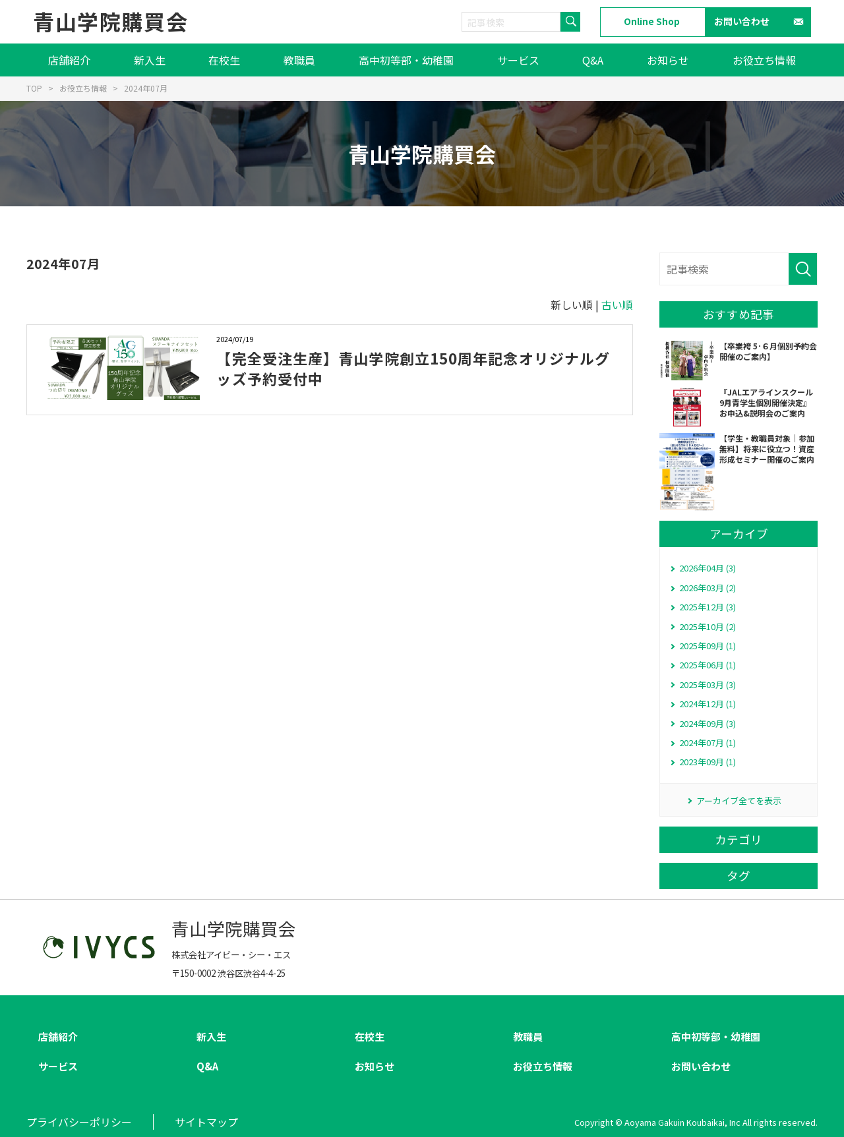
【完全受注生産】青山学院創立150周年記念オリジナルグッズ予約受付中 (413, 368)
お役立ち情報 (764, 60)
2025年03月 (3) (707, 684)
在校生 (224, 60)
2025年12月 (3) (707, 606)
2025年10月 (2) (707, 626)
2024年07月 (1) (707, 742)
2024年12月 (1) (707, 703)
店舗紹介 (69, 60)
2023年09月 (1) (707, 761)
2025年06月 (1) (707, 664)
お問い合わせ (741, 21)
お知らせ (668, 60)
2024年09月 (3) (707, 723)
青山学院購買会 (110, 21)
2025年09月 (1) (707, 645)
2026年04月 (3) (707, 568)
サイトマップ (206, 1122)
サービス (518, 60)
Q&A (592, 60)
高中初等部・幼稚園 (406, 60)
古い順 (617, 304)
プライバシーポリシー (79, 1122)
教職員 (299, 60)
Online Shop (652, 21)
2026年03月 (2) (707, 587)
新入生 (150, 60)
